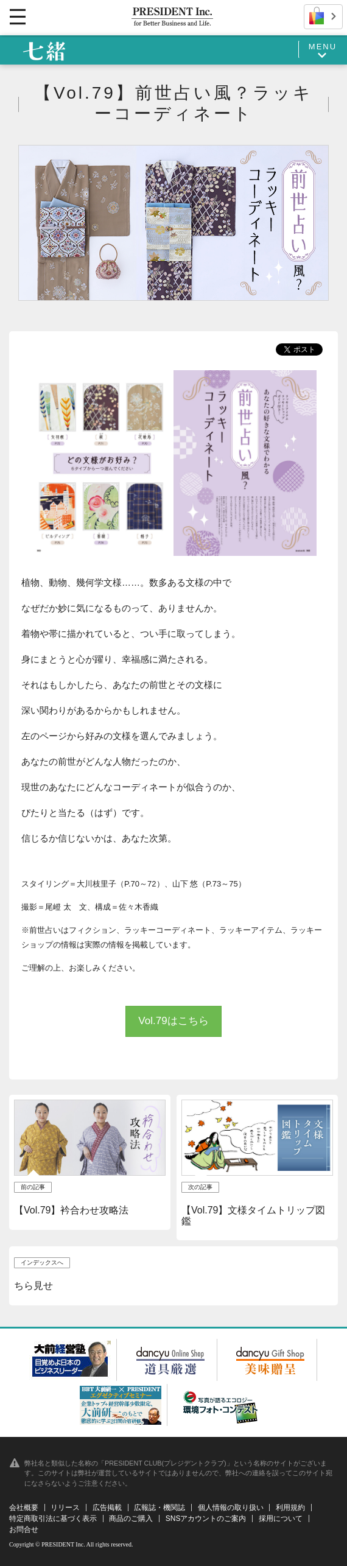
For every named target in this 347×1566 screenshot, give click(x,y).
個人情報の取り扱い (231, 1507)
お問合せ (23, 1529)
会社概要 (23, 1507)
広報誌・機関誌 (159, 1507)
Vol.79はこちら (173, 1021)
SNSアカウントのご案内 (206, 1518)
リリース (65, 1507)
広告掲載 (107, 1507)
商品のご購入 (131, 1518)
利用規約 (290, 1507)
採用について (281, 1518)
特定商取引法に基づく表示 (53, 1518)
